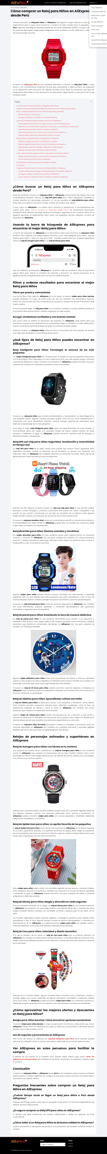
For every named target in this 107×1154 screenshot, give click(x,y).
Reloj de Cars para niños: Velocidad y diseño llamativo (37, 150)
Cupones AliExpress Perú (77, 3)
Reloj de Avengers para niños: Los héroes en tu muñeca (37, 141)
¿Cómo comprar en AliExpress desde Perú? (49, 210)
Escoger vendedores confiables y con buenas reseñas (37, 117)
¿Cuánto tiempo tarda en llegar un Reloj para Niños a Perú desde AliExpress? (45, 171)
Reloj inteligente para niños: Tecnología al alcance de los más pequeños (44, 124)
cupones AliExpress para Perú (61, 1039)
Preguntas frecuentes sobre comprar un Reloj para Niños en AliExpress (41, 168)
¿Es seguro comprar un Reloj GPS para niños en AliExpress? (38, 174)
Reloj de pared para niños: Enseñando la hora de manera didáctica (42, 132)
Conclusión (20, 165)
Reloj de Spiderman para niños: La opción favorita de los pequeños (42, 144)
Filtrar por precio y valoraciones (29, 114)
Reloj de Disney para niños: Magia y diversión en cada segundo (40, 147)
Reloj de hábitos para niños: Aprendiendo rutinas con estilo (39, 135)
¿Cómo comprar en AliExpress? (55, 3)
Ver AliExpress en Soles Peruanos (21, 1150)
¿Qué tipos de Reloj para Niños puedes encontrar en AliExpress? (38, 121)
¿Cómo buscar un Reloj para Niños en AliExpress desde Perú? (37, 106)
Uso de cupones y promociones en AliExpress (34, 159)
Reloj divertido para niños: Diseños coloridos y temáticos (38, 129)
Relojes (70, 1146)
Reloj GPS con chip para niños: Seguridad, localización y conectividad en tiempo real (48, 127)
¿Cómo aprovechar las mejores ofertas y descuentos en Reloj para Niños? (42, 153)
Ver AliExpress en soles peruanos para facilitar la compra (36, 162)
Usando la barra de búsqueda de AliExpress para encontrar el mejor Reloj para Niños (46, 109)
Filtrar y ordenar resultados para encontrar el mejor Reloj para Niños (40, 112)
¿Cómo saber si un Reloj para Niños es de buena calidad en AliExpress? (43, 177)
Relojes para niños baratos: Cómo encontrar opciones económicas (42, 156)
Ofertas (92, 3)
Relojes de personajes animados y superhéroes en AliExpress (37, 138)
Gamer (70, 1143)
